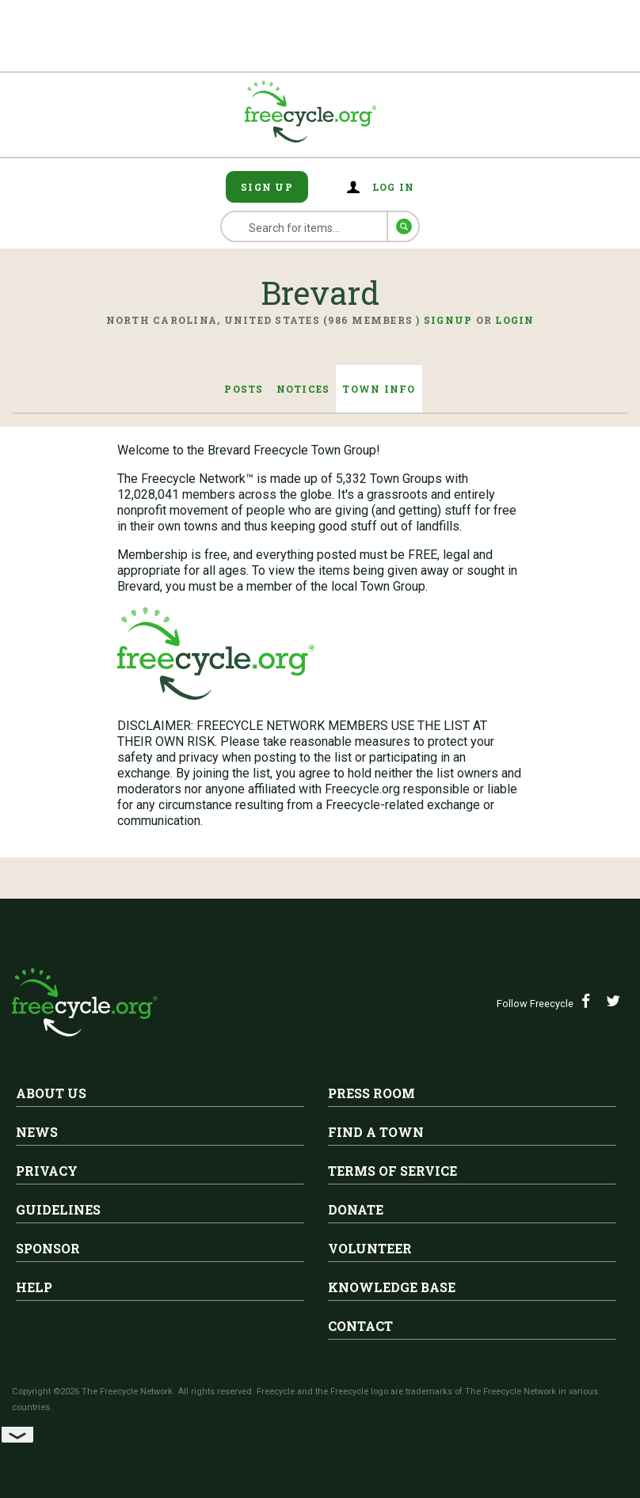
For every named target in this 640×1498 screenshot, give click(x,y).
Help (34, 1287)
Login (514, 320)
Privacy (47, 1170)
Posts (243, 388)
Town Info (378, 388)
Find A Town (376, 1132)
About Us (51, 1093)
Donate (355, 1209)
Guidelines (58, 1209)
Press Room (371, 1093)
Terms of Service (392, 1170)
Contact (360, 1325)
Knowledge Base (391, 1287)
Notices (303, 388)
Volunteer (370, 1248)
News (37, 1132)
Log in (393, 187)
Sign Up (267, 187)
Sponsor (48, 1248)
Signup (448, 320)
